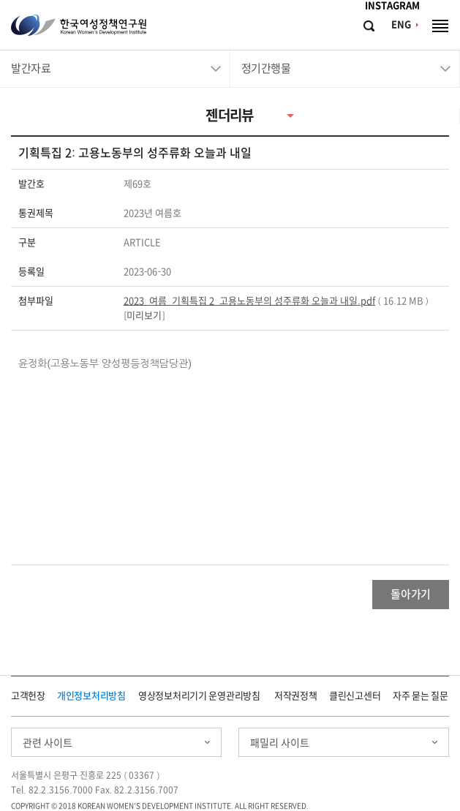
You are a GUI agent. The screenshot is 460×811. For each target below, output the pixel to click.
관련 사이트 (47, 743)
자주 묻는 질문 (420, 696)
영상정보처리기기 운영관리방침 (199, 696)
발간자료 (30, 68)
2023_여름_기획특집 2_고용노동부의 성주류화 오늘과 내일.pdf (249, 301)
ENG (401, 24)
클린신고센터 (354, 696)
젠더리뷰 (230, 115)
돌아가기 (411, 594)
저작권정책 (295, 696)
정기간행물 (266, 68)
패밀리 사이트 (279, 743)
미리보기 (144, 315)
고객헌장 (28, 696)
